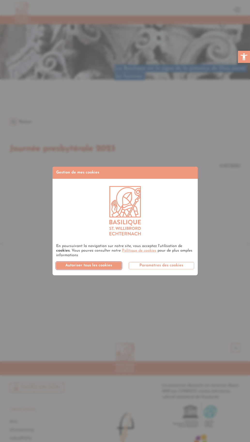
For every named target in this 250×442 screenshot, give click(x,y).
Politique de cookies (139, 251)
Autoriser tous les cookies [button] (88, 265)
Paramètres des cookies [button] (161, 265)
